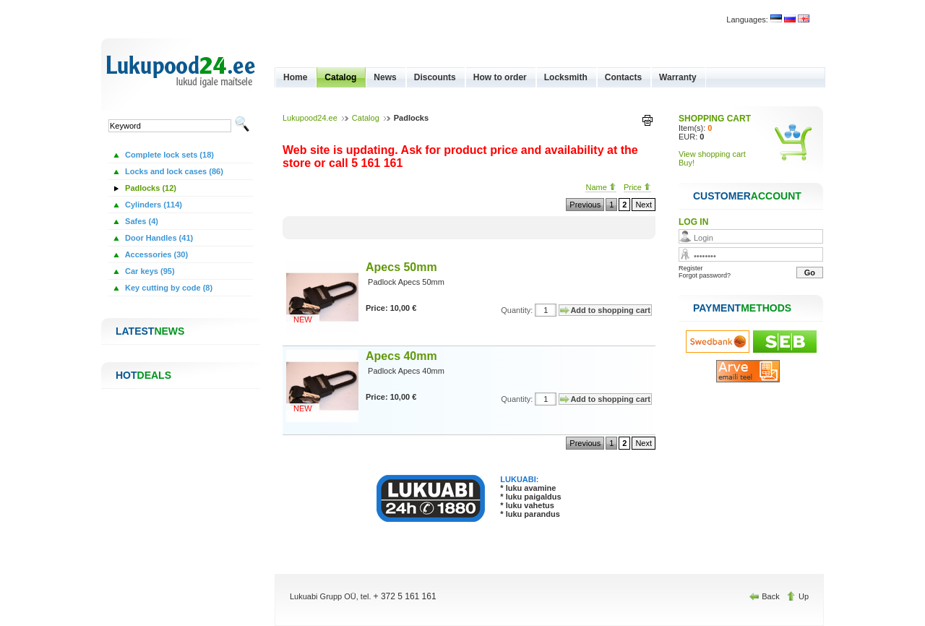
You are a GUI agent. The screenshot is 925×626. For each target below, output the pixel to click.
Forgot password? (705, 275)
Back (765, 596)
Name (600, 187)
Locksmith (566, 77)
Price (637, 187)
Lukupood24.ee (310, 117)
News (385, 77)
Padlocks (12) (149, 188)
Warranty (678, 77)
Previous (585, 204)
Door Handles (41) (158, 237)
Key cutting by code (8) (167, 287)
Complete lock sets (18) (168, 154)
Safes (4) (140, 221)
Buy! (686, 162)
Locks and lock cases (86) (173, 171)
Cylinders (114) (152, 204)
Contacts (623, 77)
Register (691, 268)
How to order (500, 77)
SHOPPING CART (715, 118)
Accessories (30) (155, 254)
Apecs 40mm (401, 356)
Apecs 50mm (401, 267)
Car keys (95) (149, 271)
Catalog (340, 77)
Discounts (435, 77)
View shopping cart (712, 154)
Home (295, 77)
